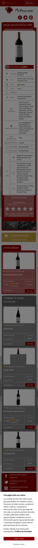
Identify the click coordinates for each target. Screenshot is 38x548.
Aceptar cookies (19, 539)
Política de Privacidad (23, 531)
